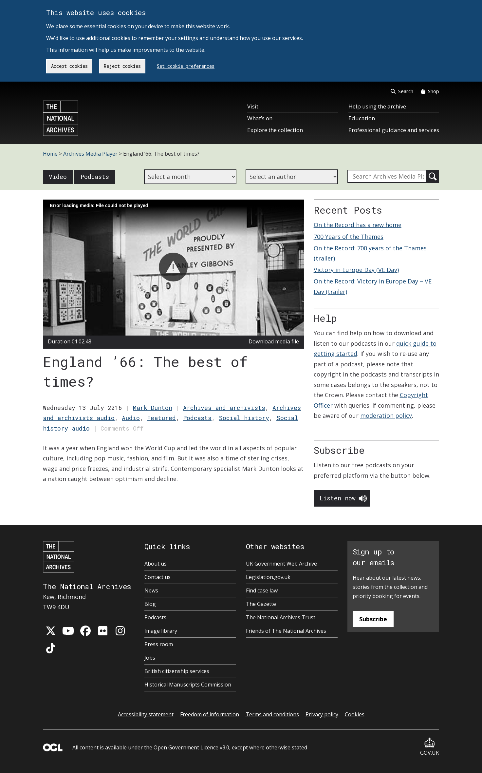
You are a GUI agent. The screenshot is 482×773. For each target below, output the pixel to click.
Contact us (157, 577)
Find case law (262, 590)
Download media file (274, 341)
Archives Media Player (90, 153)
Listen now (338, 498)
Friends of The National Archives (286, 630)
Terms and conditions (272, 714)
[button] (173, 267)
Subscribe (373, 619)
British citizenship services (176, 671)
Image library (160, 630)
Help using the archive (377, 106)
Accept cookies (69, 66)
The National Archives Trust (280, 617)
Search (402, 91)
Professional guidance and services (393, 130)
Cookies (354, 714)
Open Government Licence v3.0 (191, 747)
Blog (150, 604)
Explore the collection (275, 130)
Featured (161, 418)
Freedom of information (209, 714)
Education (361, 118)
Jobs (149, 657)
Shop (430, 91)
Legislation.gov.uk (268, 577)
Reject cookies (122, 66)
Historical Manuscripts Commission (187, 684)
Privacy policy (322, 714)
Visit (252, 106)
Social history (244, 418)
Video (58, 177)
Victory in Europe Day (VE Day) (356, 270)
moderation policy (386, 415)
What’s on (259, 118)
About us (155, 563)
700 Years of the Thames (348, 237)
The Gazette (261, 604)
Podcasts (95, 177)
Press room (158, 644)
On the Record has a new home (357, 225)
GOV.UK (429, 747)
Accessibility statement (146, 714)
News (151, 590)
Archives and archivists (224, 408)
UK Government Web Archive (281, 563)
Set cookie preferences (185, 66)
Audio (131, 418)
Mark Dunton (152, 408)
